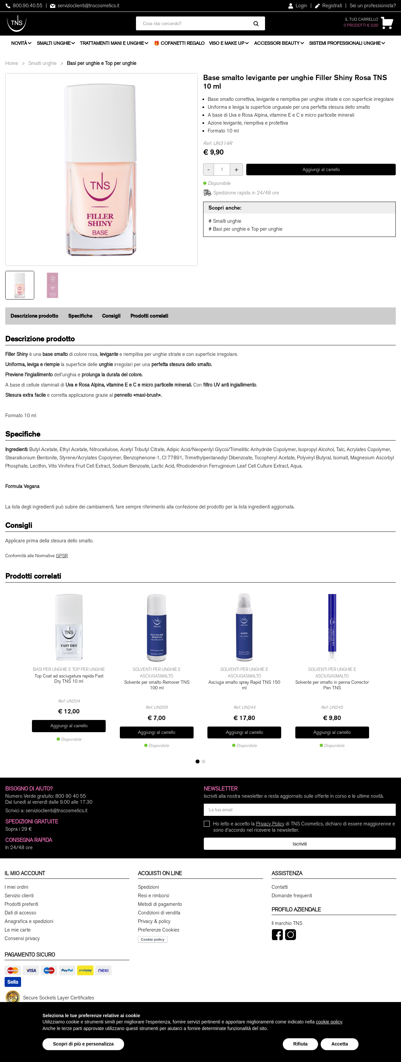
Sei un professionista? (373, 6)
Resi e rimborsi (153, 895)
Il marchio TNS (287, 922)
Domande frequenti (292, 895)
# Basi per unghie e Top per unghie (245, 232)
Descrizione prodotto (34, 319)
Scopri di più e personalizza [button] (83, 1044)
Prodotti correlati (149, 319)
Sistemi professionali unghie (348, 44)
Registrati (328, 6)
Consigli (111, 319)
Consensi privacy (22, 937)
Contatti (280, 886)
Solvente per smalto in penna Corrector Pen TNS (332, 687)
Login (297, 6)
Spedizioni (148, 886)
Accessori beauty (279, 44)
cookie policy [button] (329, 1021)
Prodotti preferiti (21, 903)
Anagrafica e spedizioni (29, 920)
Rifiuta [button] (300, 1044)
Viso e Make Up (228, 44)
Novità (19, 44)
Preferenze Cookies (158, 929)
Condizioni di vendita (159, 912)
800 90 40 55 (70, 795)
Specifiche (80, 319)
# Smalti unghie (224, 224)
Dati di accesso (20, 912)
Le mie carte (18, 929)
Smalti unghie (54, 44)
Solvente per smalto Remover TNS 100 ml (156, 687)
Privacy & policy (154, 920)
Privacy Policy (270, 823)
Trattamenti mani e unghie (113, 44)
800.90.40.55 (23, 6)
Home (11, 66)
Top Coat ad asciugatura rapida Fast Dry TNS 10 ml (69, 687)
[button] (198, 760)
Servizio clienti (19, 895)
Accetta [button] (339, 1044)
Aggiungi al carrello (321, 172)
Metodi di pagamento (160, 903)
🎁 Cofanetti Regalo (181, 44)
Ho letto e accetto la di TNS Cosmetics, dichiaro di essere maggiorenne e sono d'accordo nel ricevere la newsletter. (304, 826)
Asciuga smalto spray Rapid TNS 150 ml (244, 687)
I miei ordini (16, 886)
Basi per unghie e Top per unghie (101, 66)
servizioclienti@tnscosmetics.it (84, 6)
